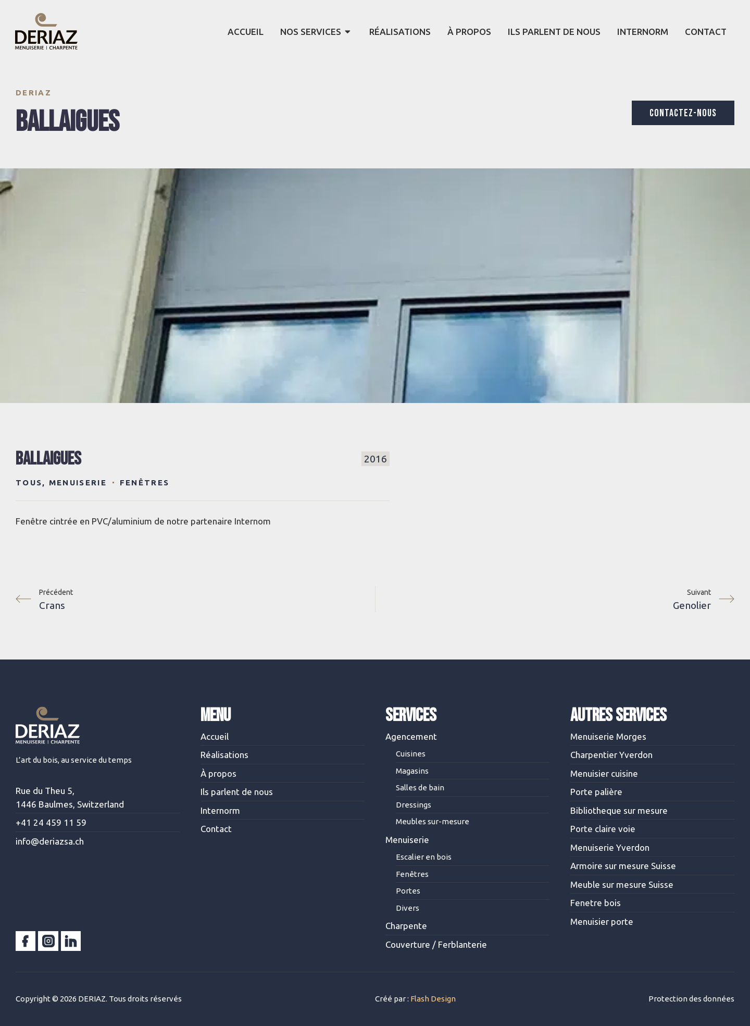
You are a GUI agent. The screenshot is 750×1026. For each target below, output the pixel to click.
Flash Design (433, 998)
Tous (29, 482)
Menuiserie (78, 482)
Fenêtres (144, 482)
